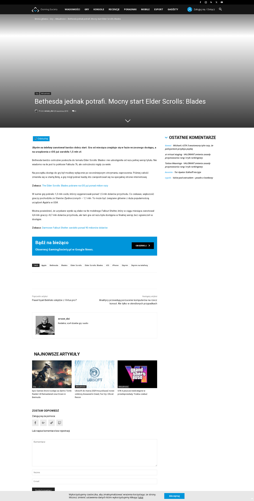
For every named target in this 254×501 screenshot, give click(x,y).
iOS (107, 265)
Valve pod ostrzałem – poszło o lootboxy (193, 177)
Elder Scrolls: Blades (94, 265)
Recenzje (114, 9)
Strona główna (41, 18)
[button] (220, 9)
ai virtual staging (173, 154)
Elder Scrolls (76, 265)
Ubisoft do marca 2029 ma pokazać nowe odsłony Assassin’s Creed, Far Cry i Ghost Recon (94, 394)
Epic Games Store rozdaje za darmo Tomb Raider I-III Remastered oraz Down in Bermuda (52, 394)
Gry (87, 9)
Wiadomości (72, 9)
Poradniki (130, 9)
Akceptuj (174, 495)
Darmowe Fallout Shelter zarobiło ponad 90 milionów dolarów (75, 227)
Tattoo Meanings (173, 163)
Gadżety (173, 9)
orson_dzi (49, 110)
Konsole (98, 9)
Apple (43, 265)
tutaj (140, 497)
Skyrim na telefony (139, 265)
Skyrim (125, 265)
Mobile (145, 9)
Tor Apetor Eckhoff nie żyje (187, 172)
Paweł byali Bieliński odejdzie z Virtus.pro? (54, 300)
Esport (158, 9)
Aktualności (60, 18)
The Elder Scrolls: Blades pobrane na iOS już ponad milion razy (75, 185)
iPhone (115, 265)
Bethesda (54, 265)
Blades (64, 265)
